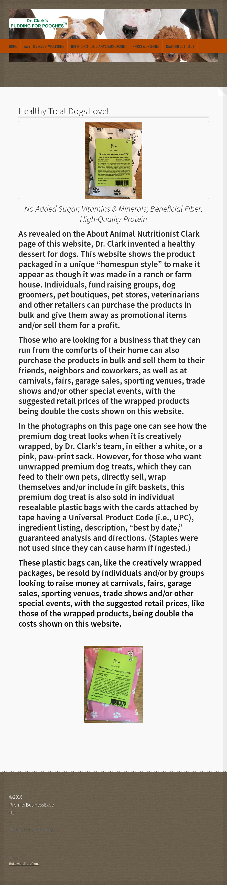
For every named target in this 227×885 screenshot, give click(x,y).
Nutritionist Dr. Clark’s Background (98, 46)
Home (13, 46)
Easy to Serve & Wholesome (44, 46)
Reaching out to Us (180, 46)
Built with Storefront (24, 863)
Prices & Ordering (146, 46)
